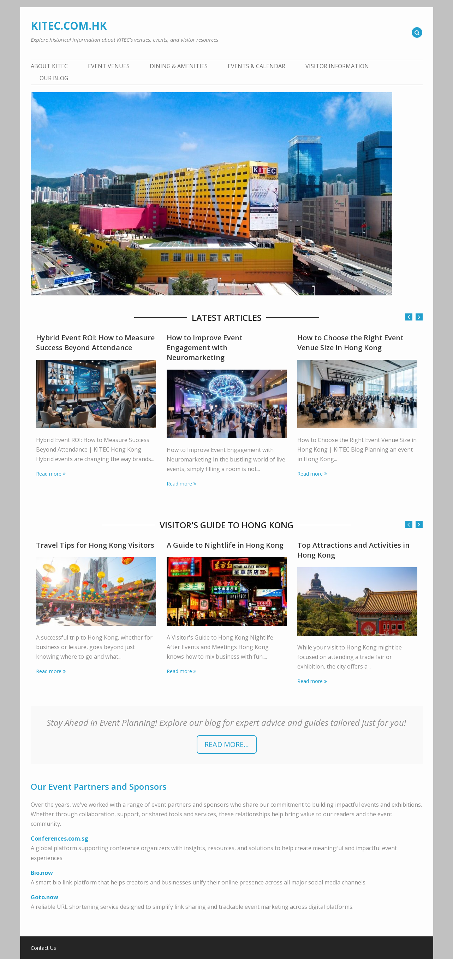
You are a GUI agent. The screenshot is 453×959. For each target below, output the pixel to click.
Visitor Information (337, 66)
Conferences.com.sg (59, 838)
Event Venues (109, 66)
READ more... (226, 744)
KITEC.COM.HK (69, 25)
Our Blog (54, 78)
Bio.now (42, 873)
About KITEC (49, 66)
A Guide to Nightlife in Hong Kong (225, 545)
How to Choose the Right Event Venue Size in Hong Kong (350, 342)
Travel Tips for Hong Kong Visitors (95, 545)
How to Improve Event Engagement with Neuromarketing (205, 347)
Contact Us (43, 948)
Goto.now (44, 897)
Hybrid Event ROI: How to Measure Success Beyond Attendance (95, 342)
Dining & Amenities (179, 66)
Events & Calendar (256, 66)
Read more (48, 473)
